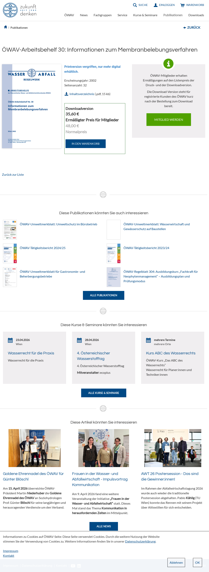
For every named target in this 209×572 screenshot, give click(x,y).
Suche (143, 5)
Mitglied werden (168, 119)
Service (122, 15)
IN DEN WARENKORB (86, 143)
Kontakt (8, 555)
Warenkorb (195, 5)
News (84, 15)
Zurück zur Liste (13, 174)
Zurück (193, 27)
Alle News (104, 526)
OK (197, 562)
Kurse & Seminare (145, 15)
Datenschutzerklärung (140, 541)
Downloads (196, 15)
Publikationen (172, 15)
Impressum (10, 551)
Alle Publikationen (103, 295)
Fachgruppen (103, 15)
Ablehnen (176, 562)
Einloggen (167, 5)
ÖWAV (69, 15)
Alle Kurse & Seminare (103, 393)
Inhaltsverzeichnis (81, 94)
